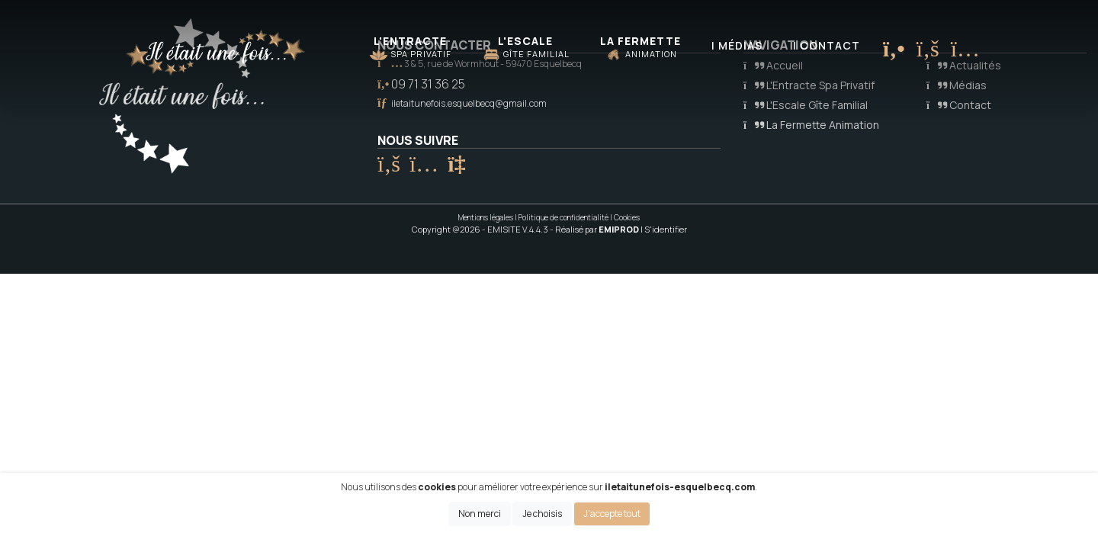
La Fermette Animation (811, 124)
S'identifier (665, 229)
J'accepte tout (611, 513)
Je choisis (542, 513)
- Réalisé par (595, 229)
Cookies (627, 217)
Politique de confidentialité (563, 217)
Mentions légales (485, 217)
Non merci (479, 513)
